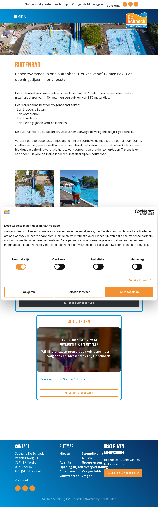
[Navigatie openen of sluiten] (20, 16)
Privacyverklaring (95, 467)
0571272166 (23, 467)
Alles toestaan (129, 292)
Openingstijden (71, 467)
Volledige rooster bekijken (79, 303)
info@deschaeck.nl (28, 471)
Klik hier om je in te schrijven (123, 473)
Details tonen (138, 280)
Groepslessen (92, 462)
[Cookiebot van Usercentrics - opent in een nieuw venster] (137, 212)
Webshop (61, 4)
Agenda (45, 4)
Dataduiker (108, 499)
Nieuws (30, 4)
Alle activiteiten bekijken (79, 393)
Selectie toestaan (79, 292)
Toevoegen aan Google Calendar (63, 379)
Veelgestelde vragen (87, 4)
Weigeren (28, 292)
